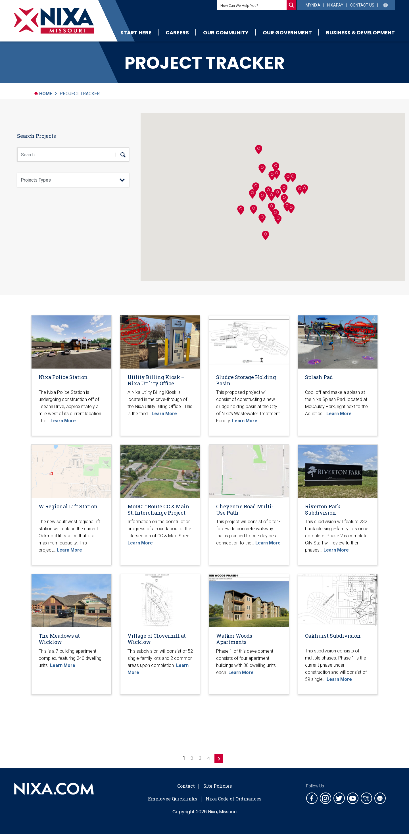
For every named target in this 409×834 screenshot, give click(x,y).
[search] (120, 154)
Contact (186, 786)
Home (43, 93)
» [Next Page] (218, 758)
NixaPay (335, 5)
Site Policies (217, 786)
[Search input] (252, 5)
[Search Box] (73, 154)
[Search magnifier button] (291, 5)
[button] (268, 191)
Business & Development (360, 32)
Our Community (226, 32)
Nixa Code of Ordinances (233, 799)
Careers (177, 32)
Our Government (287, 32)
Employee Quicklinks (172, 799)
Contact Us (362, 5)
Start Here (135, 32)
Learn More (63, 420)
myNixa (313, 5)
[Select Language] (385, 4)
